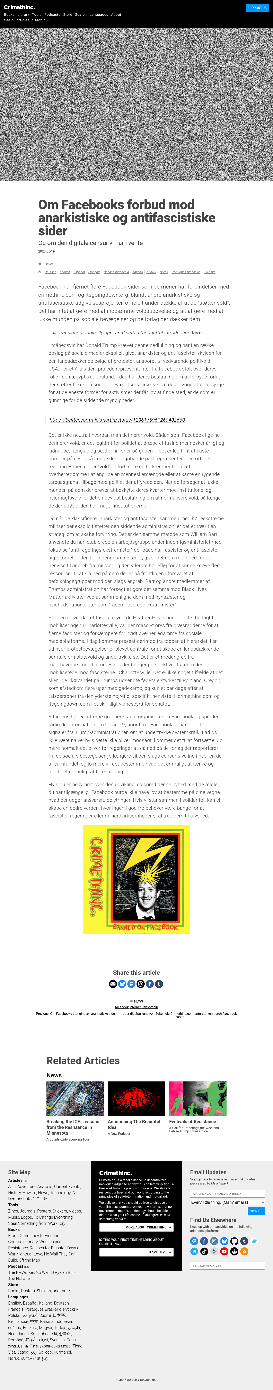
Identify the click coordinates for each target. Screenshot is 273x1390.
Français (94, 272)
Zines (13, 1211)
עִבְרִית (13, 1346)
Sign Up (256, 1211)
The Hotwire (19, 1278)
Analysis (44, 1186)
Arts (12, 1186)
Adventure (26, 1186)
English (65, 272)
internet (135, 1007)
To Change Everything (53, 1217)
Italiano (137, 272)
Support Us (257, 8)
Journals (27, 1211)
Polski (13, 1315)
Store (67, 14)
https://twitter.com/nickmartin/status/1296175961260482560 (117, 420)
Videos (75, 1211)
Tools (37, 14)
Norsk (164, 272)
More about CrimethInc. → (148, 1227)
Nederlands (18, 1333)
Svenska (209, 272)
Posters (44, 1211)
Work (44, 1241)
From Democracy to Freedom (34, 1235)
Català (22, 1352)
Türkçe (60, 1327)
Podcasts (52, 14)
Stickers (60, 1211)
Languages (99, 14)
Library (23, 14)
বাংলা (43, 1339)
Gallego (45, 1352)
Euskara (30, 1327)
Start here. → (159, 1252)
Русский (71, 1309)
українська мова (55, 1346)
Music (13, 1217)
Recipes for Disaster (47, 1247)
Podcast (15, 1266)
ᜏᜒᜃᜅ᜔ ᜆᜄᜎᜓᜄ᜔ (34, 1358)
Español (79, 272)
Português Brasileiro (185, 272)
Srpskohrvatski (43, 1333)
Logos (26, 1217)
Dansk (72, 1339)
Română (15, 1339)
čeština (14, 1327)
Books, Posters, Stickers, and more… (40, 1290)
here (197, 333)
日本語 (151, 272)
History (14, 1192)
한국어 (65, 1333)
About (116, 14)
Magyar (45, 1327)
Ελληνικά (29, 1315)
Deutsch (50, 272)
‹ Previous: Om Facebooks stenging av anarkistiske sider (75, 1014)
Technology (60, 1192)
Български (18, 1321)
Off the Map (29, 1260)
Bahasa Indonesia (116, 272)
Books (9, 14)
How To (29, 1192)
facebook (122, 1007)
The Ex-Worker (21, 1272)
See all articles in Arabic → (27, 20)
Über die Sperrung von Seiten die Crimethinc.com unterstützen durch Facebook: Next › (180, 1015)
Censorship (149, 1007)
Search (81, 14)
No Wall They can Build (56, 1272)
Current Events (67, 1186)
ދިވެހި (33, 1352)
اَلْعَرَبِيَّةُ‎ (31, 1339)
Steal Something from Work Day (36, 1223)
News (49, 264)
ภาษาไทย (29, 1346)
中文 (34, 1321)
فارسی (74, 1327)
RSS (26, 1181)
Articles (15, 1180)
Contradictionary (23, 1241)
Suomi (45, 1315)
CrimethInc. (19, 7)
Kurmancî (62, 1352)
